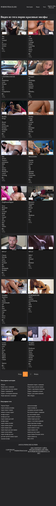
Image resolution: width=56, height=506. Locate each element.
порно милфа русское (7, 434)
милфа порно (5, 421)
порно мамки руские (7, 425)
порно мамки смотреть (34, 416)
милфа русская (5, 416)
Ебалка (3, 384)
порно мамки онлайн (7, 423)
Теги (44, 7)
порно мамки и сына (33, 427)
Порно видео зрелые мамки (35, 387)
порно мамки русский (7, 419)
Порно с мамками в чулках (35, 391)
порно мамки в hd (32, 430)
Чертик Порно (5, 405)
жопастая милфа (32, 405)
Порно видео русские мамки (9, 389)
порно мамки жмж (6, 427)
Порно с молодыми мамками (9, 393)
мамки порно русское (33, 419)
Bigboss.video (52, 6)
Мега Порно (31, 395)
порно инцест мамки (7, 410)
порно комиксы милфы (7, 408)
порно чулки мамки (6, 432)
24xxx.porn (23, 445)
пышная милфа (5, 438)
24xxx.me (51, 7)
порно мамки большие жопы (35, 434)
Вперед (36, 374)
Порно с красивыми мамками (35, 389)
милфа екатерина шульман (35, 425)
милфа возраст (5, 414)
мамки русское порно (33, 432)
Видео (38, 7)
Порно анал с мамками (7, 387)
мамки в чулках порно (7, 412)
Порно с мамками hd (7, 391)
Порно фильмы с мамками (8, 395)
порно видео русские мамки (9, 430)
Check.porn (33, 445)
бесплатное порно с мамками (35, 412)
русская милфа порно (33, 414)
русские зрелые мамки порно (9, 436)
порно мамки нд (32, 436)
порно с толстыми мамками (35, 421)
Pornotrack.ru (9, 7)
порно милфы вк (32, 408)
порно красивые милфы (34, 423)
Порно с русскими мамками (35, 393)
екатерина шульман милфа (35, 410)
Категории (30, 7)
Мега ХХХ (30, 438)
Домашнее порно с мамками (35, 384)
